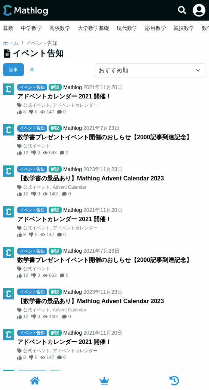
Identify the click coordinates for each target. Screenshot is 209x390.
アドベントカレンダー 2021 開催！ (64, 96)
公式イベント (36, 105)
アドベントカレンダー (75, 105)
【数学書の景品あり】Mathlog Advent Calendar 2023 (90, 178)
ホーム (11, 43)
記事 (13, 69)
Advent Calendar (69, 187)
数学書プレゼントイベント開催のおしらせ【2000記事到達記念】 (104, 137)
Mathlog (72, 87)
